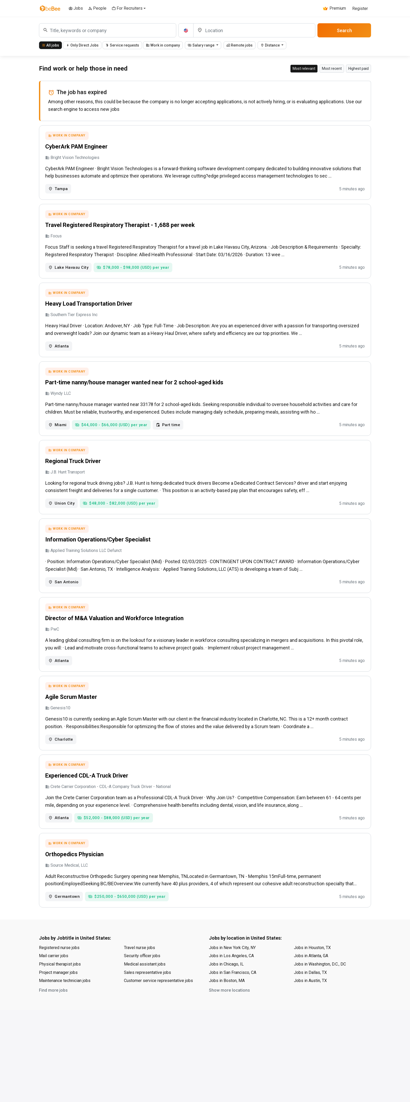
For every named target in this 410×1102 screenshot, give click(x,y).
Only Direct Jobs (82, 45)
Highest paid (358, 68)
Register (360, 8)
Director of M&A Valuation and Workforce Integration (115, 628)
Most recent (332, 68)
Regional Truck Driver (73, 468)
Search (344, 30)
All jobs (50, 45)
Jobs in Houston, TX (312, 963)
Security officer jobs (142, 971)
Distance (270, 45)
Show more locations (229, 1005)
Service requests (122, 45)
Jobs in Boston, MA (227, 996)
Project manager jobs (58, 988)
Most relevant (304, 68)
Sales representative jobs (147, 988)
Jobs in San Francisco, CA (232, 988)
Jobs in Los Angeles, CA (231, 971)
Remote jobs (239, 45)
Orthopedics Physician (75, 869)
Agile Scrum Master (72, 708)
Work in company (163, 45)
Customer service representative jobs (158, 996)
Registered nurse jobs (59, 963)
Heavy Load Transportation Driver (89, 307)
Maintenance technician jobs (64, 996)
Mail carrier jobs (53, 971)
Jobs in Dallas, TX (310, 988)
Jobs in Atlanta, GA (311, 971)
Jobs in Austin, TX (310, 996)
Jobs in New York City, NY (232, 963)
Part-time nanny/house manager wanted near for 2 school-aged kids (135, 388)
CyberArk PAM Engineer (77, 147)
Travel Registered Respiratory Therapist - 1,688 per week (121, 227)
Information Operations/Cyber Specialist (98, 548)
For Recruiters (127, 8)
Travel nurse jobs (139, 963)
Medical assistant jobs (145, 979)
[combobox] (107, 30)
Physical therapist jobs (60, 979)
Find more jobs (53, 1005)
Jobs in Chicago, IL (226, 979)
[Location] (254, 30)
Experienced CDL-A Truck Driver (87, 789)
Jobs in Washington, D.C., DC (320, 979)
